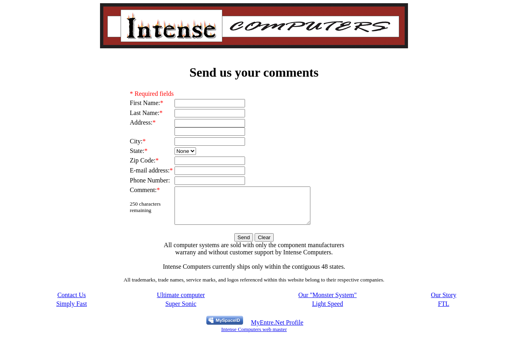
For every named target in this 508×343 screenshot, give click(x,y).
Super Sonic (180, 310)
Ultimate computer (181, 302)
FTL (443, 310)
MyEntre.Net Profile (277, 329)
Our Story (444, 302)
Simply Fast (71, 310)
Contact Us (71, 302)
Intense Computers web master (254, 336)
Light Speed (327, 310)
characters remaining (145, 207)
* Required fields (152, 93)
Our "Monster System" (327, 302)
